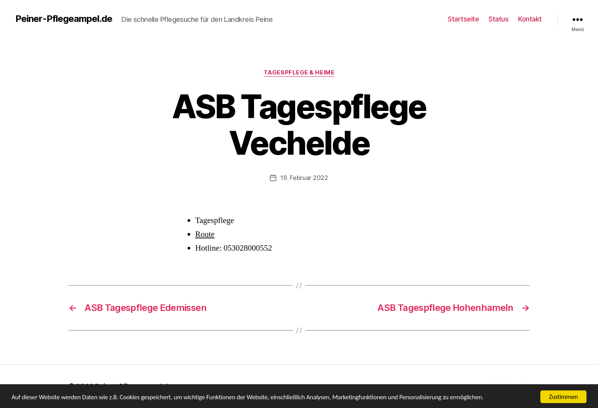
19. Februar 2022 (304, 178)
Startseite (463, 19)
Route (204, 234)
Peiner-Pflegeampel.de (63, 18)
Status (498, 19)
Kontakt (530, 19)
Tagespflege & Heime (299, 72)
